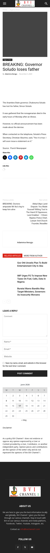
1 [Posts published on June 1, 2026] (6, 380)
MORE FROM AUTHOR (33, 241)
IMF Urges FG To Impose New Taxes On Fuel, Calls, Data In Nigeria (32, 263)
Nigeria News (15, 10)
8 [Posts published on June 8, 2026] (6, 385)
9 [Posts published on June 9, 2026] (13, 385)
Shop (31, 542)
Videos (24, 542)
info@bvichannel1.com (30, 514)
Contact (34, 545)
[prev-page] (4, 286)
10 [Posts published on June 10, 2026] (20, 385)
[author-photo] (25, 223)
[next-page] (8, 286)
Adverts (15, 545)
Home (5, 10)
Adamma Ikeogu (11, 59)
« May (24, 405)
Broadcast (15, 542)
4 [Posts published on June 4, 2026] (26, 380)
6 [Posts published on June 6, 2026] (38, 380)
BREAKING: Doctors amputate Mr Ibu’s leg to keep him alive (13, 192)
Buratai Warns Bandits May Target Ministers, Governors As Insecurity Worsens (31, 276)
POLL (7, 542)
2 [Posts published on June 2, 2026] (13, 380)
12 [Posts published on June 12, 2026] (32, 385)
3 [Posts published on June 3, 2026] (19, 380)
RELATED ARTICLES (12, 241)
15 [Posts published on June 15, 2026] (6, 390)
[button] (4, 3)
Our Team (39, 542)
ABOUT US (25, 545)
